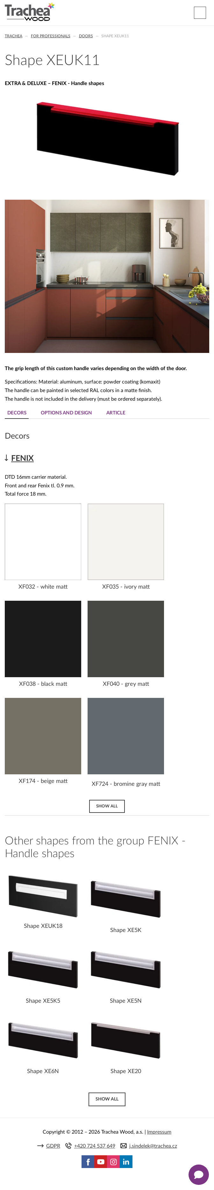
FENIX (22, 458)
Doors (86, 36)
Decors (16, 413)
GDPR (53, 1146)
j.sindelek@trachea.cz (153, 1146)
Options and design (66, 413)
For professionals (50, 36)
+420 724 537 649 (94, 1146)
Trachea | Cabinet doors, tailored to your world (30, 11)
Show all (107, 806)
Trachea (13, 36)
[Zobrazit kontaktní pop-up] (199, 1175)
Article (115, 413)
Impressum (159, 1132)
